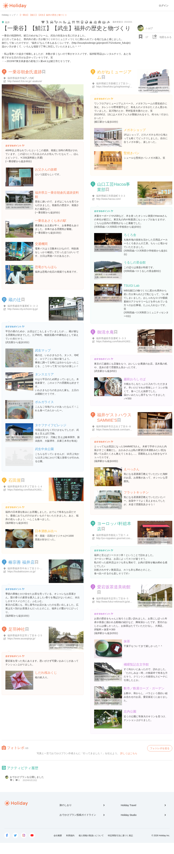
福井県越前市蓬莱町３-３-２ (22, 305)
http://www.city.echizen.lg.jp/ (22, 309)
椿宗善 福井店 (21, 562)
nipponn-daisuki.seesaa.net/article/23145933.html (119, 277)
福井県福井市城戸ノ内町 (20, 78)
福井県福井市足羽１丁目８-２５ (24, 635)
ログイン (163, 5)
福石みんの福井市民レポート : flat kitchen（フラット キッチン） (120, 504)
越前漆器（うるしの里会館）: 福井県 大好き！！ (114, 274)
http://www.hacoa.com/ (108, 199)
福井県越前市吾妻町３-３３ (111, 338)
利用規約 (70, 835)
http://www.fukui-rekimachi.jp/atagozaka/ (118, 601)
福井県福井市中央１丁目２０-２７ (26, 568)
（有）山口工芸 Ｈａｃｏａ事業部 (151, 200)
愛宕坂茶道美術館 (113, 587)
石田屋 (14, 480)
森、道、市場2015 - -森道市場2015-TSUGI (111, 298)
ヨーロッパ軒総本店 (146, 539)
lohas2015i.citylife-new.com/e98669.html (116, 250)
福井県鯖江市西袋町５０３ (110, 195)
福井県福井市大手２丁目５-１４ (24, 486)
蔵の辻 (14, 299)
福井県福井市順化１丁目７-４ (112, 535)
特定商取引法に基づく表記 (120, 835)
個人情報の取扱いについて (91, 835)
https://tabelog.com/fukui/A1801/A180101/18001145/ (35, 489)
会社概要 (58, 835)
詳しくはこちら (128, 753)
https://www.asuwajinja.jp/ (21, 638)
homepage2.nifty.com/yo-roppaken (157, 542)
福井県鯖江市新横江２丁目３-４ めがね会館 (120, 83)
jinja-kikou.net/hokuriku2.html (66, 648)
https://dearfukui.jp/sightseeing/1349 (115, 86)
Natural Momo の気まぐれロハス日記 (109, 247)
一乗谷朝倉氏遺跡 (25, 71)
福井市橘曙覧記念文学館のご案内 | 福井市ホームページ (116, 676)
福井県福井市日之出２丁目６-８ (113, 426)
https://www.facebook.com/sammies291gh (119, 429)
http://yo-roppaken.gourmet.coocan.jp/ (116, 538)
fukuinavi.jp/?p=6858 (19, 440)
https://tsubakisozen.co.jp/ (21, 571)
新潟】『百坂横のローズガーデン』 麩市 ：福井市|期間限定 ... (119, 700)
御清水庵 (105, 332)
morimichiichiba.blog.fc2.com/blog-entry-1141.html (119, 300)
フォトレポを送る (159, 748)
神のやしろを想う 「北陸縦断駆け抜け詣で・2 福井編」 (71, 645)
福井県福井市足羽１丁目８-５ (112, 598)
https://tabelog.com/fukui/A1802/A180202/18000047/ (124, 341)
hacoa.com (148, 203)
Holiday (14, 5)
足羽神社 (16, 629)
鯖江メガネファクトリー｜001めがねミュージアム (115, 142)
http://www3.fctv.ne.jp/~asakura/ (24, 81)
